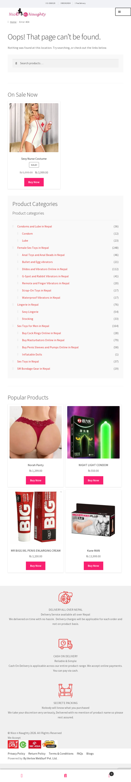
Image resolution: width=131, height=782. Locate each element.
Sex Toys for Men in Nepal (33, 326)
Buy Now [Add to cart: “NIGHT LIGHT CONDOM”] (93, 480)
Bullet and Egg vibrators (37, 262)
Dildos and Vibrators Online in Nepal (44, 269)
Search (65, 775)
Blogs (90, 753)
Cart (100, 773)
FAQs (80, 753)
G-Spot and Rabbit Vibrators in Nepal (45, 276)
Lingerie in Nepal (28, 304)
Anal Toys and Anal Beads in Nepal (43, 255)
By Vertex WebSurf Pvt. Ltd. (40, 758)
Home (13, 22)
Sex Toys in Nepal (28, 361)
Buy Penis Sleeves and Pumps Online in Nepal (50, 347)
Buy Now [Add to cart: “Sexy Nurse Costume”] (34, 182)
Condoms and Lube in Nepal (34, 226)
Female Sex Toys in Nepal (33, 248)
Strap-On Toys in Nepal (36, 290)
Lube (25, 240)
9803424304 (66, 3)
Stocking (27, 319)
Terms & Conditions (61, 753)
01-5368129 (50, 3)
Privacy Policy (16, 753)
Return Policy (36, 753)
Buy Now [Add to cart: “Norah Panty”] (35, 480)
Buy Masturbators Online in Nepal (43, 340)
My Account (22, 775)
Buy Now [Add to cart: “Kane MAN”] (93, 565)
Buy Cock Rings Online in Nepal (41, 333)
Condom (27, 233)
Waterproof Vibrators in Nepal (41, 297)
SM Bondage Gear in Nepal (33, 368)
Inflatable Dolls (32, 354)
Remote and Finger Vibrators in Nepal (45, 283)
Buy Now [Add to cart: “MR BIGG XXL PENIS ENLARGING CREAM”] (35, 565)
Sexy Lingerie (30, 312)
